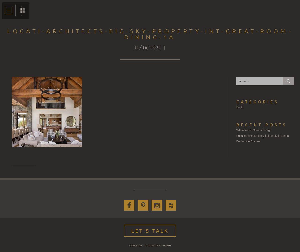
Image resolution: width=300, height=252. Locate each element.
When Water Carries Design (253, 130)
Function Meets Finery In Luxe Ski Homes (262, 135)
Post (239, 107)
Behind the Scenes (248, 141)
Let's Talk (150, 230)
